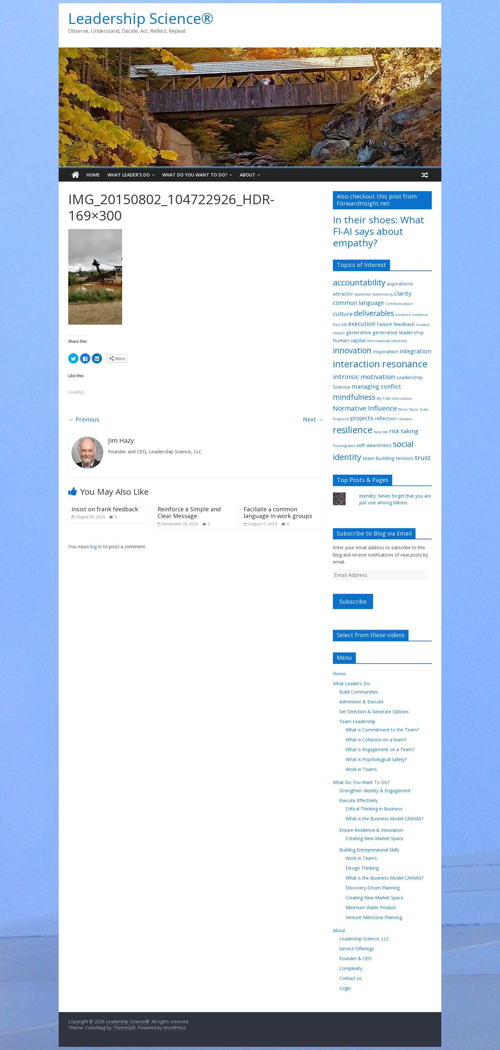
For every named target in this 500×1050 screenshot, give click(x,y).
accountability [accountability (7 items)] (359, 282)
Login (345, 988)
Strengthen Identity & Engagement (375, 791)
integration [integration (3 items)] (415, 351)
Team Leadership (357, 721)
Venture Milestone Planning (374, 917)
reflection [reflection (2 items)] (385, 418)
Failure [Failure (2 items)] (384, 324)
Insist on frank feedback (104, 509)
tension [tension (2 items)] (405, 458)
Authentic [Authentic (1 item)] (363, 294)
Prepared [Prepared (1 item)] (341, 419)
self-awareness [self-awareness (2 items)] (374, 445)
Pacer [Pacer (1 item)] (403, 409)
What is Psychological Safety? (376, 759)
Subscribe (353, 601)
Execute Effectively (358, 800)
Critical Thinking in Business (374, 809)
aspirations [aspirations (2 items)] (400, 283)
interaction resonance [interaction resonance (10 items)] (380, 363)
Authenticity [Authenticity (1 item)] (382, 294)
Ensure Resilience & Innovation (371, 830)
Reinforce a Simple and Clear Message (189, 512)
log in (96, 546)
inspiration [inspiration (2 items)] (385, 351)
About (247, 175)
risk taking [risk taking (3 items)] (403, 431)
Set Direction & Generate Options (374, 711)
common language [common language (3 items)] (358, 302)
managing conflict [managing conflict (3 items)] (376, 386)
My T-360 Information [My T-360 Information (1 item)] (394, 398)
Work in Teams (361, 769)
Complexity (350, 968)
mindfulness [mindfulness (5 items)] (354, 397)
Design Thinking (362, 868)
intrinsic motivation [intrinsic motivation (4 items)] (364, 376)
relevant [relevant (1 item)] (405, 419)
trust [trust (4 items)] (423, 457)
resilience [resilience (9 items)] (352, 430)
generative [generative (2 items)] (358, 332)
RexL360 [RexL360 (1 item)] (381, 432)
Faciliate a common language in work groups (278, 512)
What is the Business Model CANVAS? (384, 819)
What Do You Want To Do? (194, 175)
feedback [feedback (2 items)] (404, 324)
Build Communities (358, 692)
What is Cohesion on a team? (376, 740)
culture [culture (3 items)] (343, 314)
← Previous (83, 419)
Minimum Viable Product (371, 907)
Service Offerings (356, 949)
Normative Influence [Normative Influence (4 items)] (365, 408)
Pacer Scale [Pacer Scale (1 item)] (419, 409)
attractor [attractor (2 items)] (343, 294)
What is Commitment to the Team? (382, 730)
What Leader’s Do (128, 175)
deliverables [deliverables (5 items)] (374, 313)
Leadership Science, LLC (364, 939)
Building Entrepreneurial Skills (369, 850)
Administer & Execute (361, 702)
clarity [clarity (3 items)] (402, 293)
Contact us (350, 978)
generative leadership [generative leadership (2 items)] (398, 332)
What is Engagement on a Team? (380, 749)
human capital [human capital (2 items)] (349, 340)
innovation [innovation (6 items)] (352, 350)
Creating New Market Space (374, 838)
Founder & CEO (355, 958)
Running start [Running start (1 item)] (344, 445)
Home (93, 175)
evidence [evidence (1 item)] (403, 315)
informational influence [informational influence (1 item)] (387, 341)
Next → (313, 419)
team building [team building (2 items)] (378, 458)
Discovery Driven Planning (373, 888)
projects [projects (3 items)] (361, 418)
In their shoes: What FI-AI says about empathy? (378, 231)
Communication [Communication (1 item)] (399, 303)
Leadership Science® (140, 18)
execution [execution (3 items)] (361, 323)
